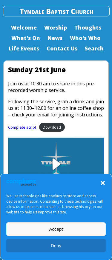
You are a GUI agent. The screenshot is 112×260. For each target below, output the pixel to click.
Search (94, 48)
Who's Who (85, 37)
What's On (25, 37)
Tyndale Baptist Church (56, 11)
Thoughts (87, 27)
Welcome (24, 27)
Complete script (22, 127)
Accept (56, 229)
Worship (55, 27)
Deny (56, 245)
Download (52, 127)
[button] (103, 183)
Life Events (24, 48)
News (54, 37)
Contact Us (62, 48)
